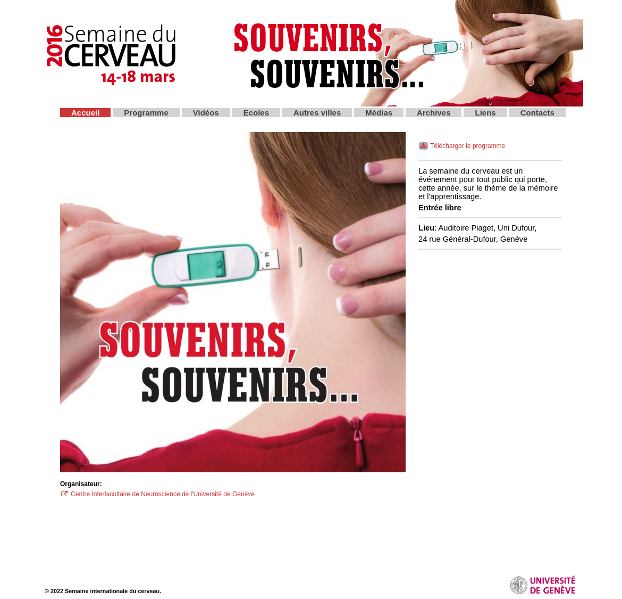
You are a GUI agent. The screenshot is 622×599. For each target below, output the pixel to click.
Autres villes (317, 112)
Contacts (537, 112)
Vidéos (206, 112)
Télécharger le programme (462, 146)
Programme (146, 112)
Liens (485, 112)
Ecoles (256, 112)
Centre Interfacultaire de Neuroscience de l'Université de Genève (157, 494)
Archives (433, 112)
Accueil (85, 112)
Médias (378, 112)
